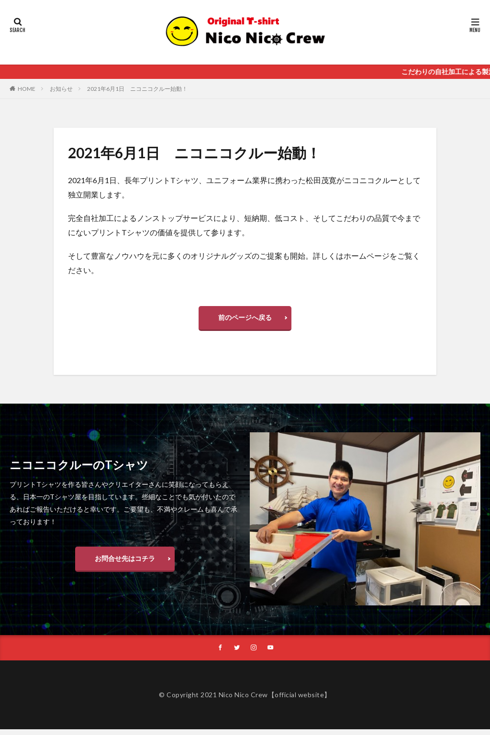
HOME (26, 88)
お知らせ (61, 88)
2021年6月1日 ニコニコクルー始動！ (137, 88)
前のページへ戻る (245, 320)
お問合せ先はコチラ (125, 563)
